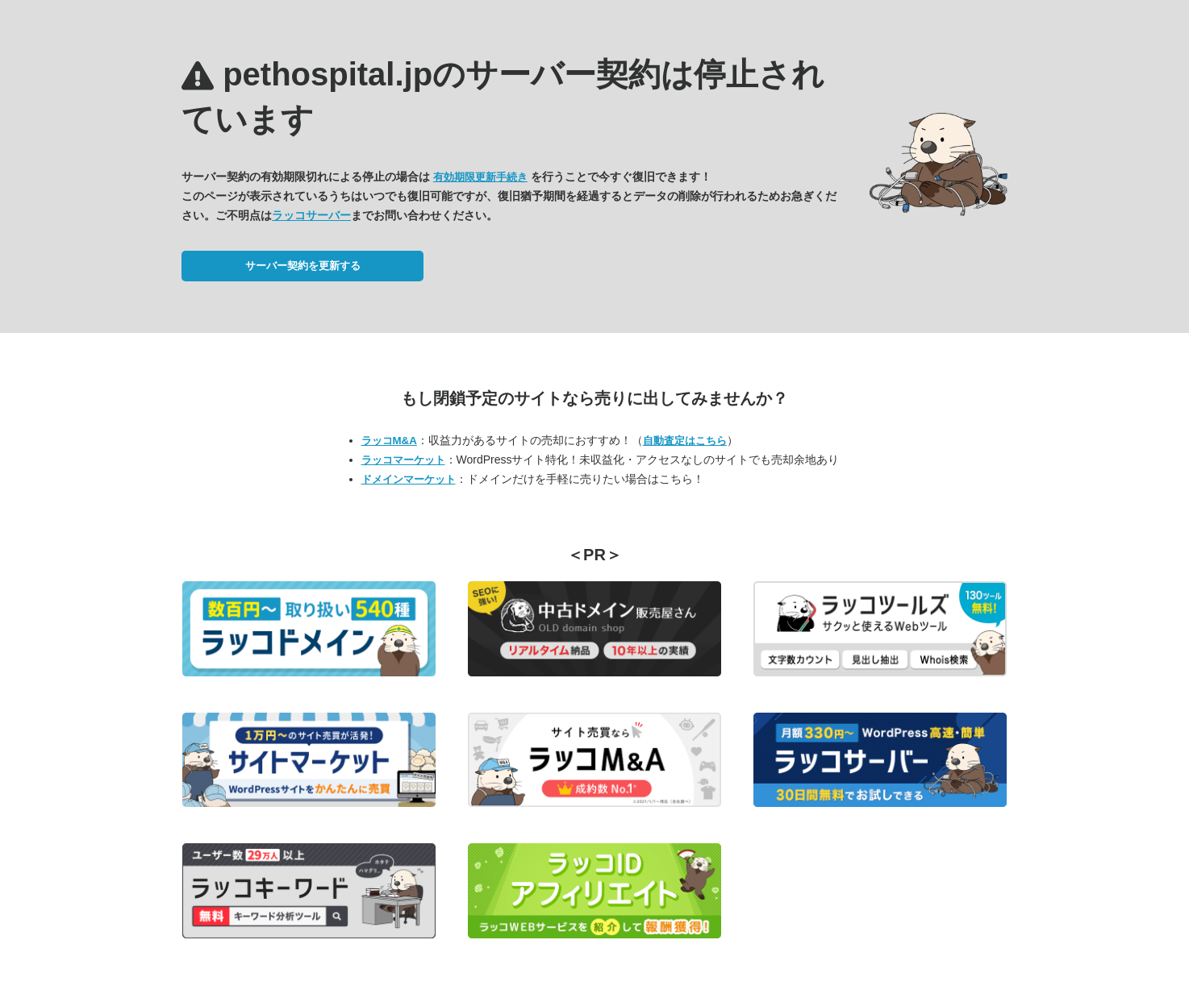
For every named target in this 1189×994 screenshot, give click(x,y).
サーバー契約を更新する (303, 266)
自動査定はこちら (685, 441)
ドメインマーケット (408, 479)
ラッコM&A (389, 441)
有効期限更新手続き (480, 177)
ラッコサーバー (311, 215)
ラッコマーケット (403, 460)
